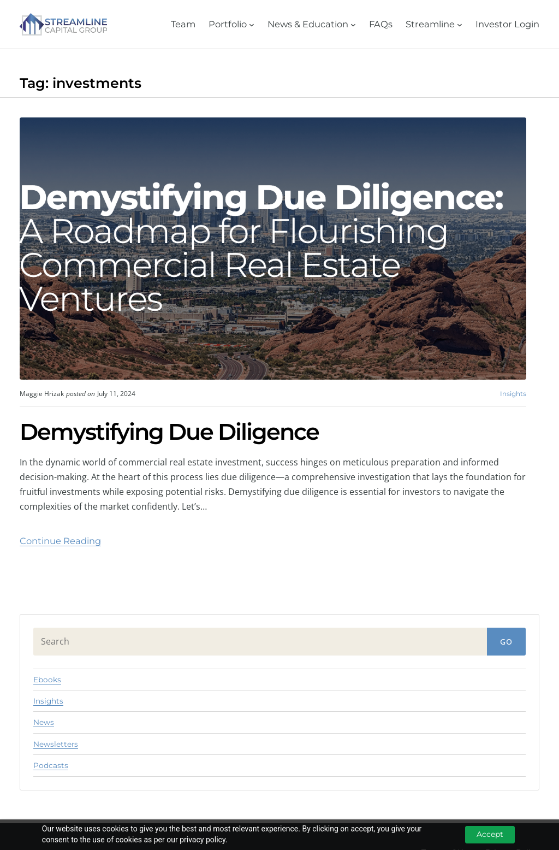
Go (506, 641)
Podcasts (50, 765)
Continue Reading (60, 540)
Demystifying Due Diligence (169, 432)
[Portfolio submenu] (231, 24)
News (43, 722)
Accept (490, 834)
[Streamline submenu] (434, 24)
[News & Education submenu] (311, 24)
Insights (513, 393)
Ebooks (47, 679)
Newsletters (55, 744)
